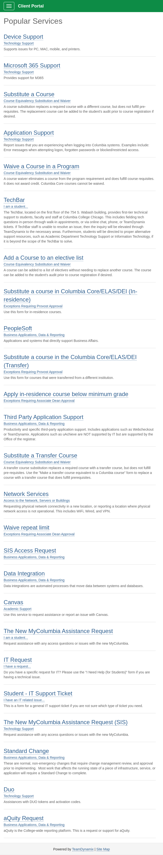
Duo (9, 789)
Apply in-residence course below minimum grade (66, 394)
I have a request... (17, 666)
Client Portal (31, 6)
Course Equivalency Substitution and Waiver (37, 101)
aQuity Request (23, 818)
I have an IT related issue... (24, 700)
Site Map (103, 849)
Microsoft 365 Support (32, 65)
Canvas (13, 602)
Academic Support (17, 609)
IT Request (18, 659)
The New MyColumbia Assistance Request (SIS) (66, 722)
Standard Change (26, 751)
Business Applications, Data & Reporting (34, 335)
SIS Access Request (30, 550)
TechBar (14, 200)
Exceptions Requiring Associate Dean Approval (39, 401)
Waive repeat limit (26, 527)
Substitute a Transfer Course (40, 455)
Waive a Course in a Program (41, 166)
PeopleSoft (18, 328)
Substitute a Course (29, 94)
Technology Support (19, 43)
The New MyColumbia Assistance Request (58, 631)
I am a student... (16, 206)
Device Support (23, 36)
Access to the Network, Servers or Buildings (37, 500)
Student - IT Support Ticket (38, 693)
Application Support (29, 132)
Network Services (26, 494)
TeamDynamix (83, 849)
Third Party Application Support (43, 417)
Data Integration (24, 573)
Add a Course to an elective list (43, 257)
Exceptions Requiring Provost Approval (33, 306)
